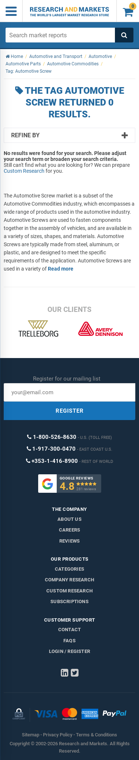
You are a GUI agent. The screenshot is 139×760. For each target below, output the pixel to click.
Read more (60, 269)
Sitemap (30, 734)
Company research (69, 579)
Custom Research (24, 171)
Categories (69, 569)
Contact (69, 629)
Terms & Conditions (96, 734)
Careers (69, 530)
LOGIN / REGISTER (69, 651)
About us (69, 519)
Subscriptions (69, 601)
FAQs (69, 640)
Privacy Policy (57, 734)
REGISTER (70, 410)
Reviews (69, 541)
